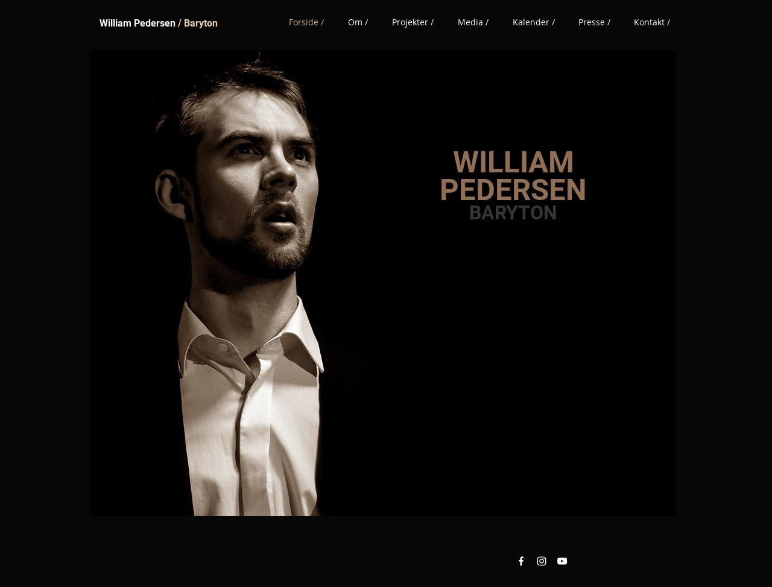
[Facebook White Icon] (521, 561)
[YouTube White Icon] (562, 561)
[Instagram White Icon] (542, 561)
